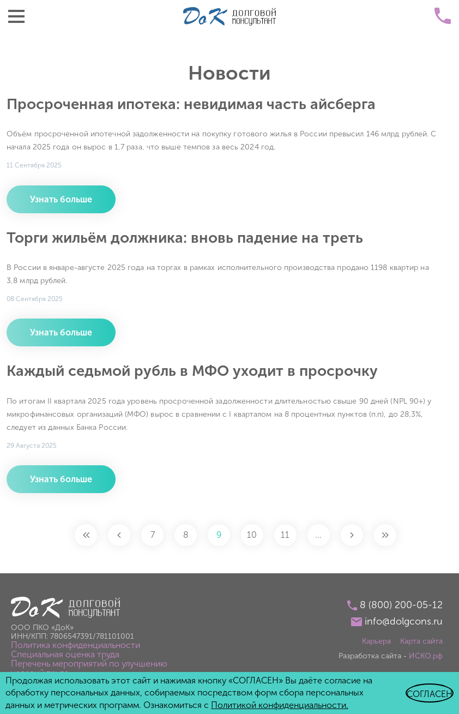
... (319, 535)
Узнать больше (61, 199)
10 (252, 535)
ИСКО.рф (426, 656)
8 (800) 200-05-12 (401, 605)
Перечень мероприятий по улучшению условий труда (89, 668)
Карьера (376, 641)
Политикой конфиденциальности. (279, 705)
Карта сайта (421, 641)
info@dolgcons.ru (404, 621)
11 (285, 535)
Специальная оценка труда (65, 654)
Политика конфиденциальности (75, 645)
